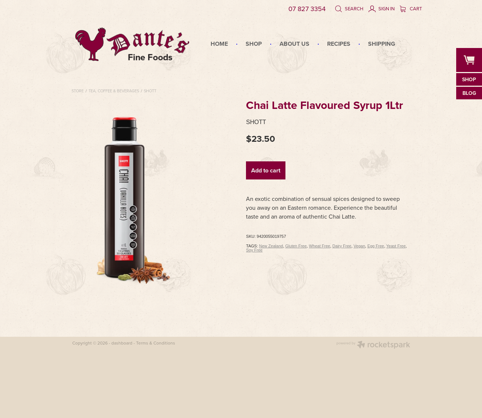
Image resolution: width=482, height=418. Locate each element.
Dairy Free (341, 246)
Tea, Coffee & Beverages (114, 91)
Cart (411, 8)
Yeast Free (396, 246)
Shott (150, 91)
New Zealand (271, 246)
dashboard (121, 343)
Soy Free (254, 250)
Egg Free (375, 246)
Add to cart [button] (265, 170)
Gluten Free (296, 246)
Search (349, 8)
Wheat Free (319, 246)
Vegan (359, 246)
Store (78, 91)
